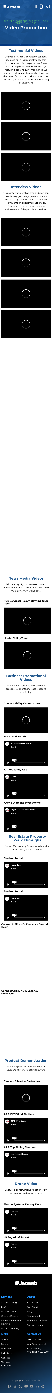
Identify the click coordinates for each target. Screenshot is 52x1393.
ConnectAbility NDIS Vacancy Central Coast (24, 925)
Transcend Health (15, 736)
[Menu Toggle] (36, 6)
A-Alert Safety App (15, 769)
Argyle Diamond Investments (22, 802)
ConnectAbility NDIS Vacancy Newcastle (19, 992)
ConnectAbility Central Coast (22, 703)
